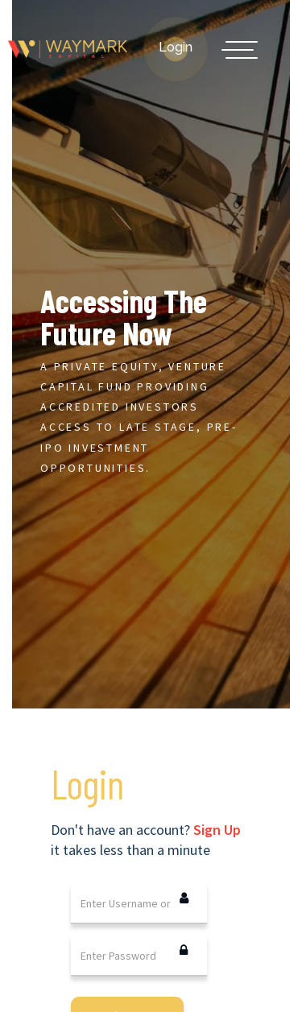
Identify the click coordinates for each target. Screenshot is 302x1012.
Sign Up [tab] (217, 829)
